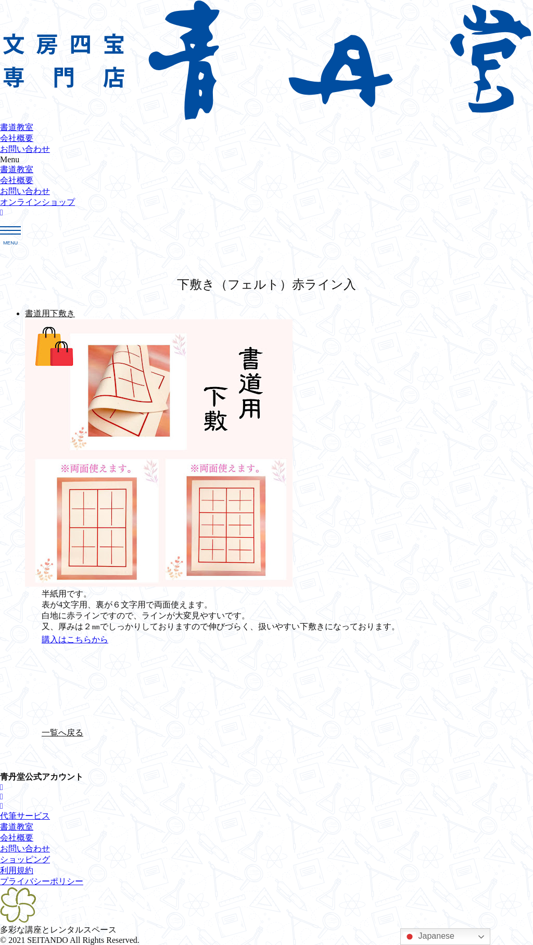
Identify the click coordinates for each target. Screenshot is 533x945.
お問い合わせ (25, 149)
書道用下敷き (50, 313)
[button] (266, 159)
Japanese (428, 936)
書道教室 (16, 127)
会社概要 (16, 138)
